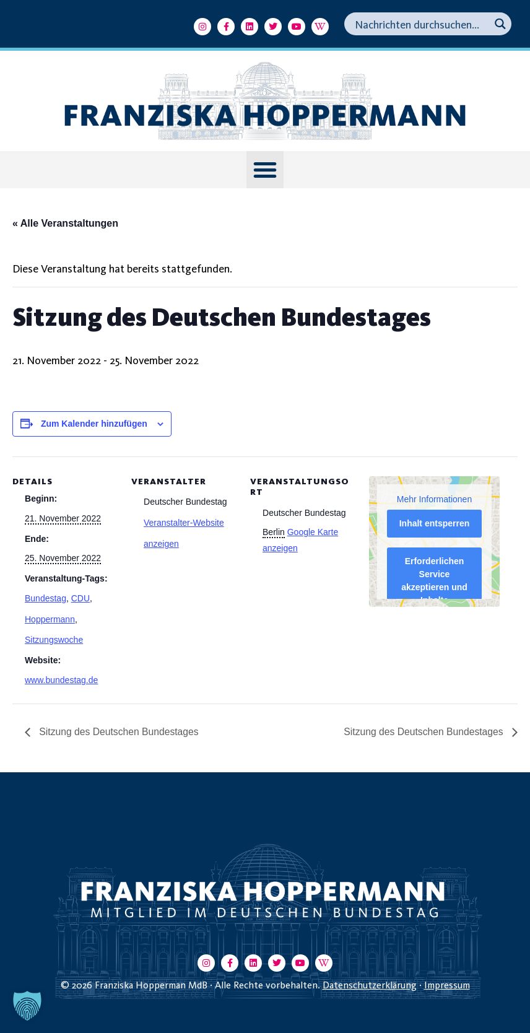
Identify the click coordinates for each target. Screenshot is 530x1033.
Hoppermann (50, 619)
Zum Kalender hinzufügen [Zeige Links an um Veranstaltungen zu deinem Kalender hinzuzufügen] (94, 424)
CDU (80, 598)
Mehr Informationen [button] (434, 499)
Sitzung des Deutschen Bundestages (119, 731)
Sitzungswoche (54, 640)
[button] (265, 169)
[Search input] (421, 23)
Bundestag (45, 598)
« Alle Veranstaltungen (65, 223)
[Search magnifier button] (500, 24)
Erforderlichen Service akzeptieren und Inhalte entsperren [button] (434, 587)
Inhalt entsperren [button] (434, 523)
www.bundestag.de (61, 680)
